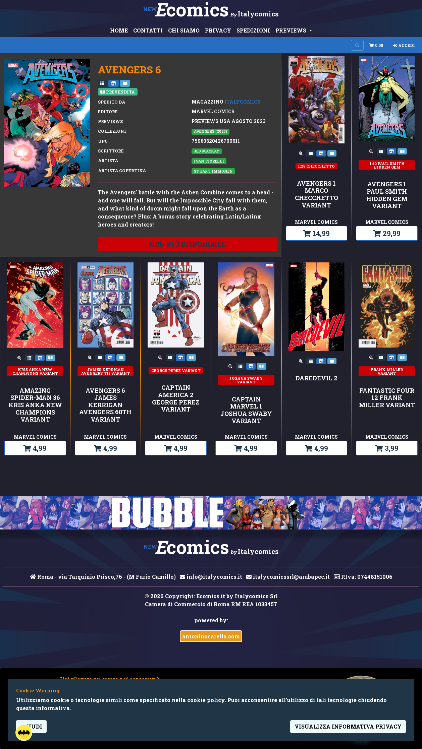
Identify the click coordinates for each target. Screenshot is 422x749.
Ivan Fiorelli (209, 161)
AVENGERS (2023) (210, 131)
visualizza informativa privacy (348, 726)
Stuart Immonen (213, 171)
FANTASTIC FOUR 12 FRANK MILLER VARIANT (387, 398)
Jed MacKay (206, 151)
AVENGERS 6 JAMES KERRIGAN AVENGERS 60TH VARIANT (105, 405)
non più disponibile (187, 244)
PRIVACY (218, 30)
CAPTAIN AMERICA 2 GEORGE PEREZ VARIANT (176, 398)
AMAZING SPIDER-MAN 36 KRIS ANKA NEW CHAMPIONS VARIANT (35, 405)
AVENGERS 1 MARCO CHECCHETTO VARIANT (316, 194)
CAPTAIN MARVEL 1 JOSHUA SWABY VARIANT (246, 410)
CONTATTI (148, 30)
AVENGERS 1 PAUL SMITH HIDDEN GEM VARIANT (387, 195)
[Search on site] (357, 45)
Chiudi (31, 726)
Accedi (404, 45)
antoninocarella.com (211, 636)
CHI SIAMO (184, 30)
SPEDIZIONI (253, 30)
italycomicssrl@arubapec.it (288, 576)
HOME (119, 30)
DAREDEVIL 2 (316, 378)
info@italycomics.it (211, 576)
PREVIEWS (291, 30)
